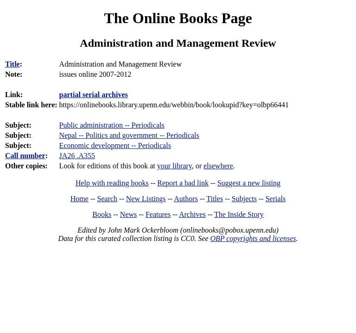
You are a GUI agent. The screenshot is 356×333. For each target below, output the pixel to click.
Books (101, 214)
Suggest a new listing (248, 183)
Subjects (244, 199)
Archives (192, 214)
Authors (186, 199)
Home (79, 199)
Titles (214, 199)
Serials (276, 199)
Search (107, 199)
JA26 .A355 (77, 156)
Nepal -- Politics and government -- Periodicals (129, 135)
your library (174, 166)
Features (158, 214)
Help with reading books (112, 183)
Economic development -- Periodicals (115, 145)
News (128, 214)
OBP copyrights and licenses (253, 238)
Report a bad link (183, 183)
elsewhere (218, 166)
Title (12, 64)
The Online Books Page (178, 18)
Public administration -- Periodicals (112, 125)
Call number (25, 156)
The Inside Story (239, 214)
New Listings (146, 199)
